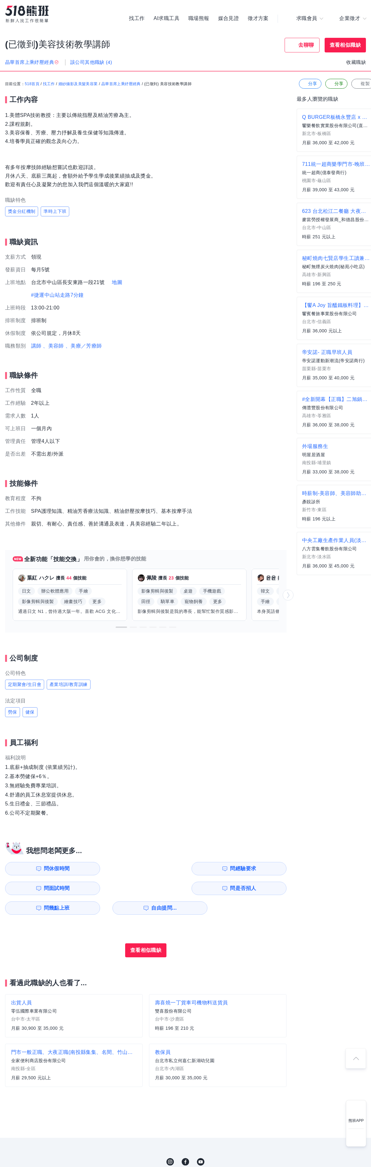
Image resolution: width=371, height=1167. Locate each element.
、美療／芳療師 (83, 346)
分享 (309, 84)
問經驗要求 (114, 868)
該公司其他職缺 (91, 62)
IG (170, 1142)
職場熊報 (198, 19)
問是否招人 (258, 868)
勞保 (12, 712)
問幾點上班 (42, 888)
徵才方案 (258, 19)
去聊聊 (306, 45)
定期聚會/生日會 (24, 684)
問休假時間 (42, 868)
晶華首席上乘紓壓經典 (121, 84)
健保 (30, 712)
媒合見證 (228, 19)
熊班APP (356, 1120)
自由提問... (114, 888)
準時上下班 (55, 211)
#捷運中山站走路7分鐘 (57, 295)
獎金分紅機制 (21, 211)
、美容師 (53, 346)
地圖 (117, 282)
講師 (36, 346)
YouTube (201, 1142)
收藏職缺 (356, 62)
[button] (121, 627)
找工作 (137, 19)
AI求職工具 (166, 19)
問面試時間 (186, 868)
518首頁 (32, 84)
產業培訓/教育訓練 (69, 684)
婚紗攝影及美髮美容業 (78, 84)
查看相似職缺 (345, 45)
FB (185, 1142)
